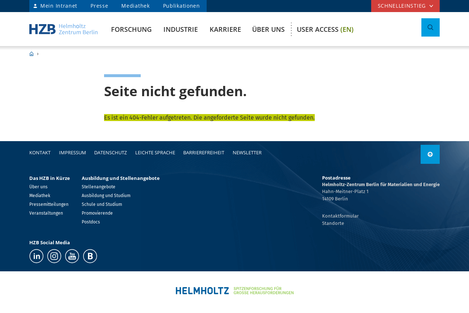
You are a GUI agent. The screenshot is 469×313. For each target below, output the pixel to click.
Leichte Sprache (155, 152)
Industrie (180, 29)
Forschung (131, 29)
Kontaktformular (340, 216)
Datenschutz (110, 152)
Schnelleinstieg (402, 5)
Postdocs (91, 222)
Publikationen (181, 5)
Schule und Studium (102, 204)
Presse (99, 5)
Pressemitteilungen (49, 204)
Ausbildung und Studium (106, 195)
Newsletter (247, 152)
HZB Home (31, 54)
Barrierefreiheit (203, 152)
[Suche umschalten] (430, 27)
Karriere (225, 29)
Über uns (268, 29)
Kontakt (40, 152)
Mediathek (135, 5)
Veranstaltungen (46, 213)
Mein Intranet (58, 5)
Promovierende (97, 213)
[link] (430, 154)
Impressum (72, 152)
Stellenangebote (98, 186)
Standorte (333, 223)
